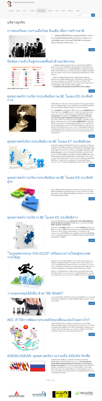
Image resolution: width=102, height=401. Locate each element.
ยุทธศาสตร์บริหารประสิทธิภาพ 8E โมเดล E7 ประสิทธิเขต (49, 141)
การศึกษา (32, 10)
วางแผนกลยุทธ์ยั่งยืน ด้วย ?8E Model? (35, 293)
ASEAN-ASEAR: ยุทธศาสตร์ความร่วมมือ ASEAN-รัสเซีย (48, 356)
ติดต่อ (78, 10)
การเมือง (11, 10)
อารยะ (25, 10)
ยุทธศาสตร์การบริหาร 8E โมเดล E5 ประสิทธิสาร (42, 217)
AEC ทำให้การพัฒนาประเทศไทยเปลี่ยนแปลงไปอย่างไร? (48, 320)
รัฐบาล (18, 10)
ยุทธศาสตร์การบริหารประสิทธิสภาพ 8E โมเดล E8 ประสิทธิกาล (50, 98)
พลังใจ (63, 10)
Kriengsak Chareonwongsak (23, 2)
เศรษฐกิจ (50, 10)
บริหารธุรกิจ (41, 10)
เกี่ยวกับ (71, 10)
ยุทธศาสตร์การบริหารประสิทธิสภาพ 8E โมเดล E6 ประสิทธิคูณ (50, 179)
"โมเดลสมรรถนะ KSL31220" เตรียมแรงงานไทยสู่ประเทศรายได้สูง (48, 255)
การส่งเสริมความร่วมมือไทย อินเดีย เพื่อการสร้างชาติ (45, 31)
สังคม (57, 10)
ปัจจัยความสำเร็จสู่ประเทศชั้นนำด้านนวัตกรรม (41, 61)
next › (53, 380)
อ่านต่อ (92, 49)
